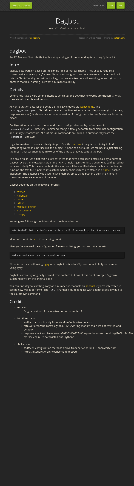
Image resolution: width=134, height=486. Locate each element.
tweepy (21, 213)
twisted (21, 191)
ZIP (120, 5)
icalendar (22, 195)
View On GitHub (21, 5)
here (35, 238)
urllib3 (20, 202)
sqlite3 (107, 169)
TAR (111, 5)
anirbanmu (35, 37)
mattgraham (119, 37)
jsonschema (87, 106)
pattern (76, 143)
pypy (46, 263)
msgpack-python (26, 206)
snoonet (90, 285)
